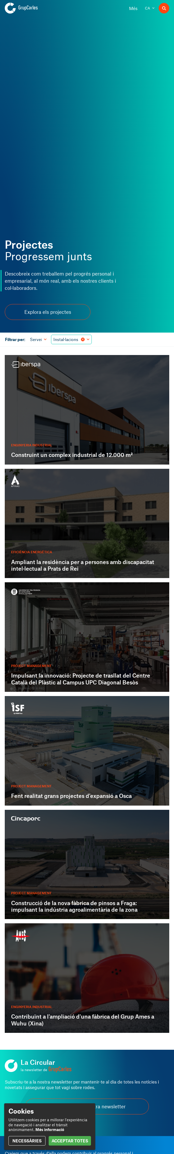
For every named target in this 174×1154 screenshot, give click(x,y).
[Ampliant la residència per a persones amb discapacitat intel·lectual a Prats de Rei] (87, 523)
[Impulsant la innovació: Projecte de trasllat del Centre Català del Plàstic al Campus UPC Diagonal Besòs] (87, 637)
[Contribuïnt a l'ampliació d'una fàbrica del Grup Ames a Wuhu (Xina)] (87, 978)
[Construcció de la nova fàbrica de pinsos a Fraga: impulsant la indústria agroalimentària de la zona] (87, 864)
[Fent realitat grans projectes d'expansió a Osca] (87, 751)
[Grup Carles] (30, 8)
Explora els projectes (47, 312)
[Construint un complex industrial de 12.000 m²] (87, 410)
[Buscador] (164, 8)
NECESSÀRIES (27, 1140)
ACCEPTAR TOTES (70, 1140)
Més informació (49, 1129)
